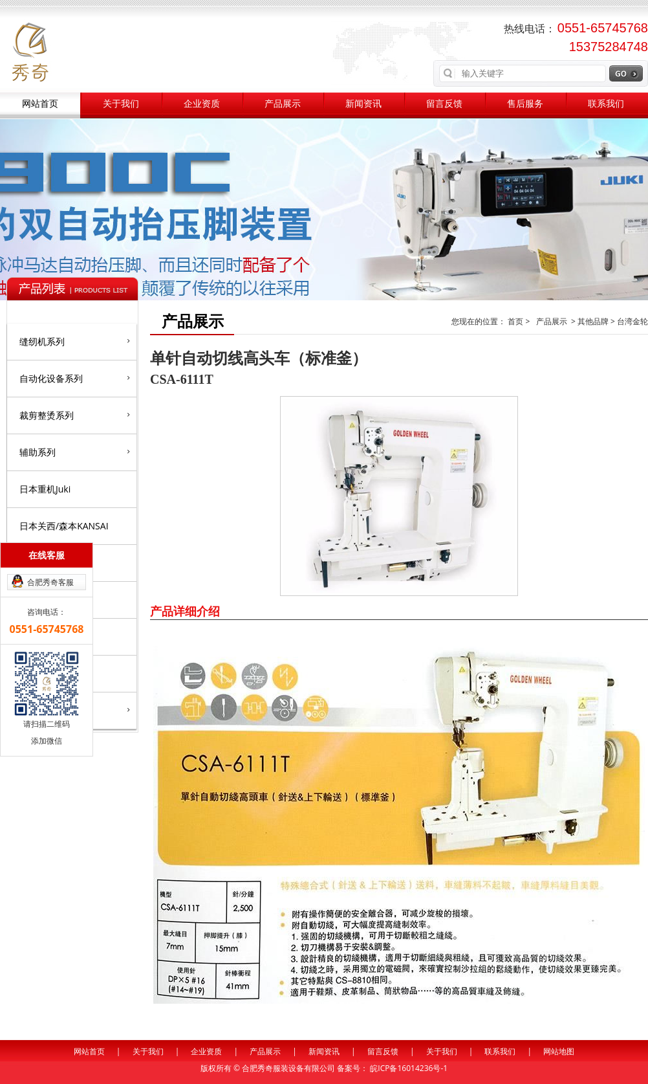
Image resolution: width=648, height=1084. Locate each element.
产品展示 (283, 104)
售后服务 (525, 104)
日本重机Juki (44, 489)
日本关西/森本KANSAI (64, 526)
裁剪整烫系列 (74, 415)
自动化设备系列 (74, 378)
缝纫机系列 (74, 341)
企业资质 (202, 104)
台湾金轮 (632, 321)
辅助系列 (74, 451)
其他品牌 (593, 321)
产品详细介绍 (185, 611)
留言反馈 (444, 104)
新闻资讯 (363, 104)
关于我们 (121, 104)
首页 (516, 321)
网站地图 (558, 1051)
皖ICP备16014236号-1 (409, 1068)
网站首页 (40, 104)
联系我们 (606, 104)
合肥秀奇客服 (50, 582)
